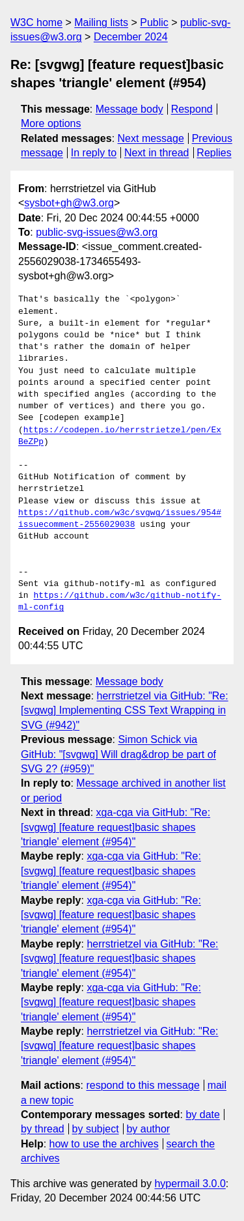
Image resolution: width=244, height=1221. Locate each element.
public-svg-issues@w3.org (96, 232)
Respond (192, 109)
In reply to (93, 152)
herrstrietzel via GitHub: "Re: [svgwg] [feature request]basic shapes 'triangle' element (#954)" (120, 958)
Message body (129, 109)
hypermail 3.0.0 (189, 1183)
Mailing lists (101, 22)
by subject (95, 1128)
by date (202, 1114)
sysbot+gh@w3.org (69, 202)
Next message (151, 138)
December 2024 (131, 36)
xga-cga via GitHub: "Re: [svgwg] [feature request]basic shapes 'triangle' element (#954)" (115, 827)
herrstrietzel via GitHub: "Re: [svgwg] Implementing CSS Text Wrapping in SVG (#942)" (124, 710)
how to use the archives (104, 1143)
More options (51, 123)
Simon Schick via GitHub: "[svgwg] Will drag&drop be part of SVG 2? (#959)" (118, 754)
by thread (42, 1128)
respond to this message (142, 1085)
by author (148, 1128)
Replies (214, 152)
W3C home (36, 22)
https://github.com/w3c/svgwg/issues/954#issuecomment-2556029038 (119, 519)
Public (154, 22)
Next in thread (156, 152)
